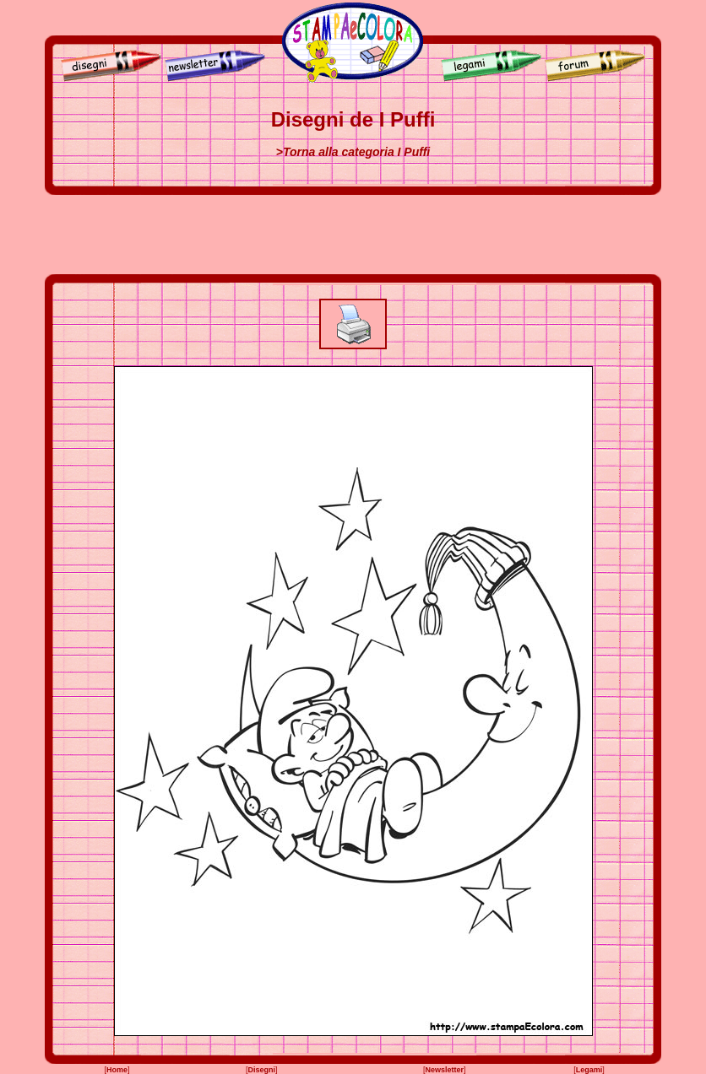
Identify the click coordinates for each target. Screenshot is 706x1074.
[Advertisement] (353, 235)
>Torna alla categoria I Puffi (353, 152)
